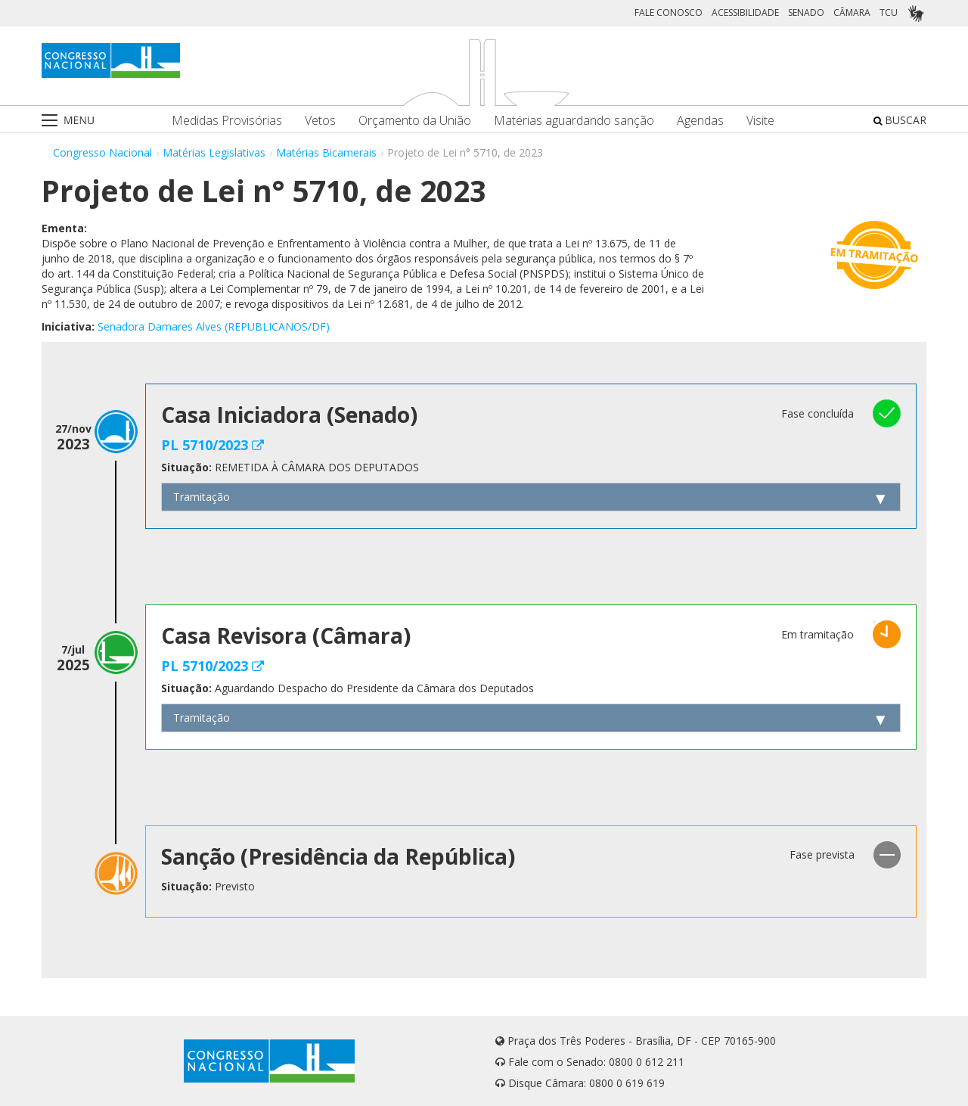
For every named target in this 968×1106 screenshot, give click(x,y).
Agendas (700, 121)
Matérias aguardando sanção (574, 121)
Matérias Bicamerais (326, 152)
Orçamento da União (414, 121)
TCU (889, 12)
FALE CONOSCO (668, 12)
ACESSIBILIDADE (745, 12)
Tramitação (201, 496)
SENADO (806, 12)
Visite (760, 121)
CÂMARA (851, 12)
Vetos (320, 121)
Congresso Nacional (102, 152)
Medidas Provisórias (227, 121)
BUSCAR (899, 120)
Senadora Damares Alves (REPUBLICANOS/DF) (214, 326)
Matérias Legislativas (214, 152)
